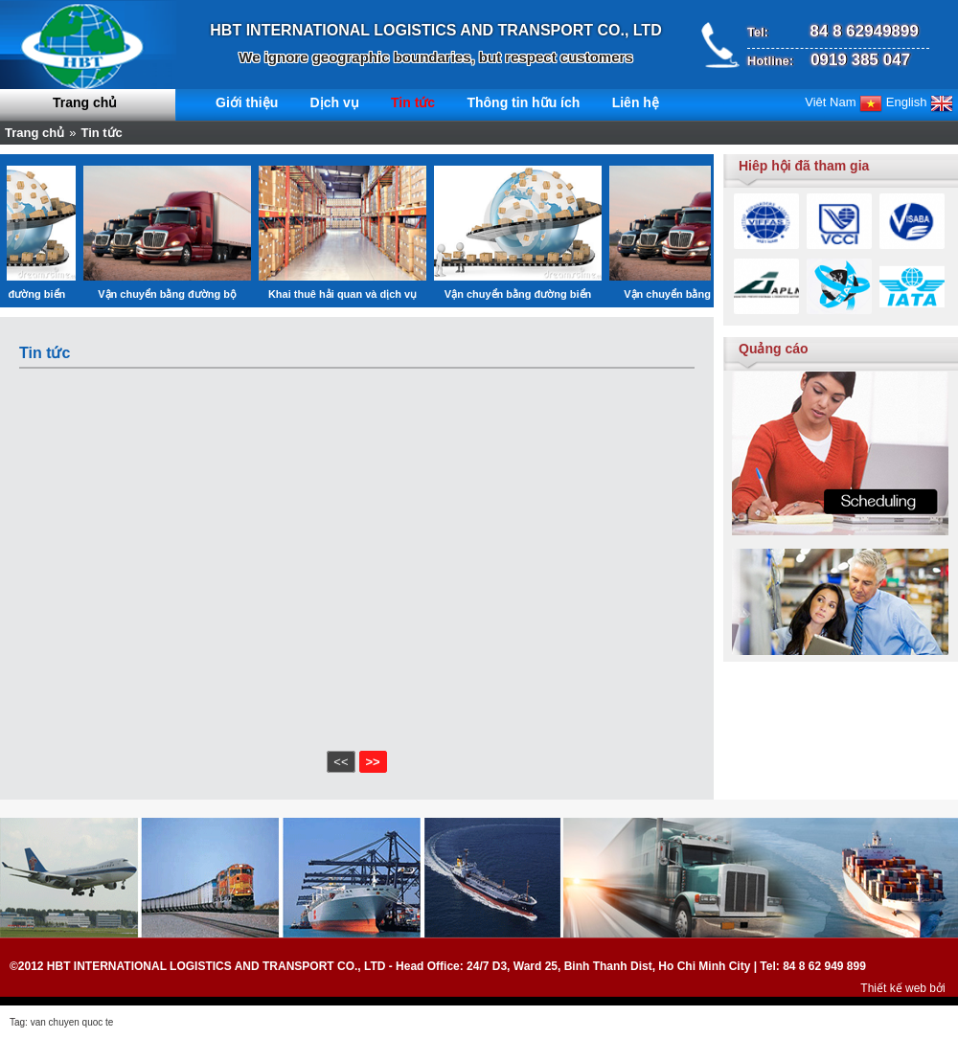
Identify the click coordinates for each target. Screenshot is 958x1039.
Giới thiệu (247, 102)
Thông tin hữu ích (523, 102)
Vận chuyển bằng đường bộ (191, 294)
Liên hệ (635, 102)
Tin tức (413, 102)
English (919, 102)
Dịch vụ (334, 102)
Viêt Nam (843, 102)
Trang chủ (85, 102)
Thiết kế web (893, 988)
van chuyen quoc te (72, 1022)
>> (373, 762)
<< (340, 762)
